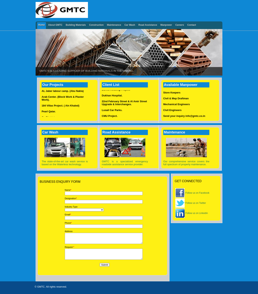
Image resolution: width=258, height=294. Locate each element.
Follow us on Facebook (197, 193)
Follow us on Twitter (195, 203)
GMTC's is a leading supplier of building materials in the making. (86, 70)
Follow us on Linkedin (196, 213)
